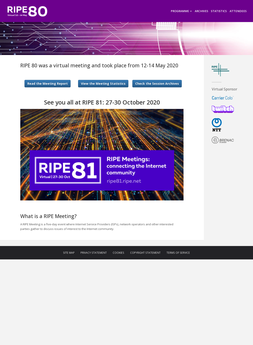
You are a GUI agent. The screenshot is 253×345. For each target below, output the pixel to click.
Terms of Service (178, 253)
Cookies (118, 253)
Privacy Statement (94, 253)
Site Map (69, 253)
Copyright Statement (145, 253)
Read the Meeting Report (47, 83)
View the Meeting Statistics (103, 83)
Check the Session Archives (157, 83)
